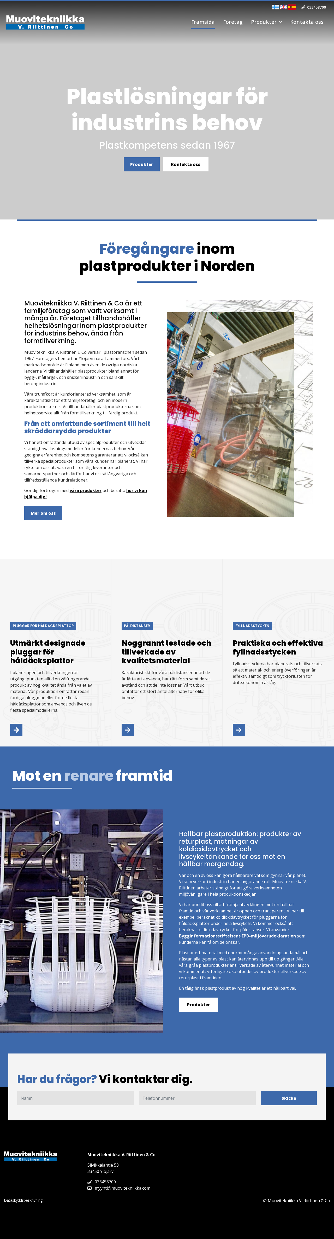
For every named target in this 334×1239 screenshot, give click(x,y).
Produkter (264, 21)
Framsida (203, 21)
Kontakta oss (307, 21)
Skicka (289, 1098)
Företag (233, 21)
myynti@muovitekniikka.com (118, 1188)
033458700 (101, 1182)
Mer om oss (43, 513)
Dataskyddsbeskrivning (23, 1200)
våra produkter (86, 490)
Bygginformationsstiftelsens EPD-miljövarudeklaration (237, 936)
